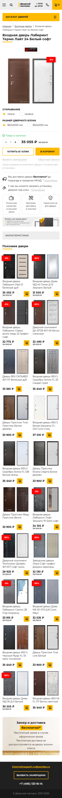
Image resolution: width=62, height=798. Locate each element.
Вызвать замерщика (14, 159)
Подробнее (50, 180)
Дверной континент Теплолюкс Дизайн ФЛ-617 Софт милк (14, 563)
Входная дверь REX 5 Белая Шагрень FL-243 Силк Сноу (45, 425)
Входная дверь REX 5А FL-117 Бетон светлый (46, 700)
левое (8, 114)
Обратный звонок (49, 159)
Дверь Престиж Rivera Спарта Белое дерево (45, 471)
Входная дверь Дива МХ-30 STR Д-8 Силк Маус (45, 609)
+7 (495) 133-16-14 (31, 783)
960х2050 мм (38, 125)
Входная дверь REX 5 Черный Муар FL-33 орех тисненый (15, 655)
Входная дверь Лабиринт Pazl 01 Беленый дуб (12, 284)
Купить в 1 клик (18, 151)
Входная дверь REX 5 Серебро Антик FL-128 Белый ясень (15, 471)
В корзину (47, 151)
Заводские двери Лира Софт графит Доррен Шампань (44, 563)
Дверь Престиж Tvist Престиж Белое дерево (15, 425)
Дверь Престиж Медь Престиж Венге (15, 516)
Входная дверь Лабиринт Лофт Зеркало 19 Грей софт (46, 517)
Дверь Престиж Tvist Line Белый (45, 654)
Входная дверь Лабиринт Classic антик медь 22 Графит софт (15, 332)
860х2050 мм (12, 125)
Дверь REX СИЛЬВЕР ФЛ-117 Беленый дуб (15, 378)
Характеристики (17, 235)
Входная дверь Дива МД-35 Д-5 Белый (14, 700)
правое (26, 114)
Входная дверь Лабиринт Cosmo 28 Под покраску (14, 609)
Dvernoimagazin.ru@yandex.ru (31, 766)
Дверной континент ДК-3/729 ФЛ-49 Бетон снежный (46, 330)
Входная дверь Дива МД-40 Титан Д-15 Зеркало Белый (45, 284)
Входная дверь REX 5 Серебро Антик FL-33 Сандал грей (45, 379)
